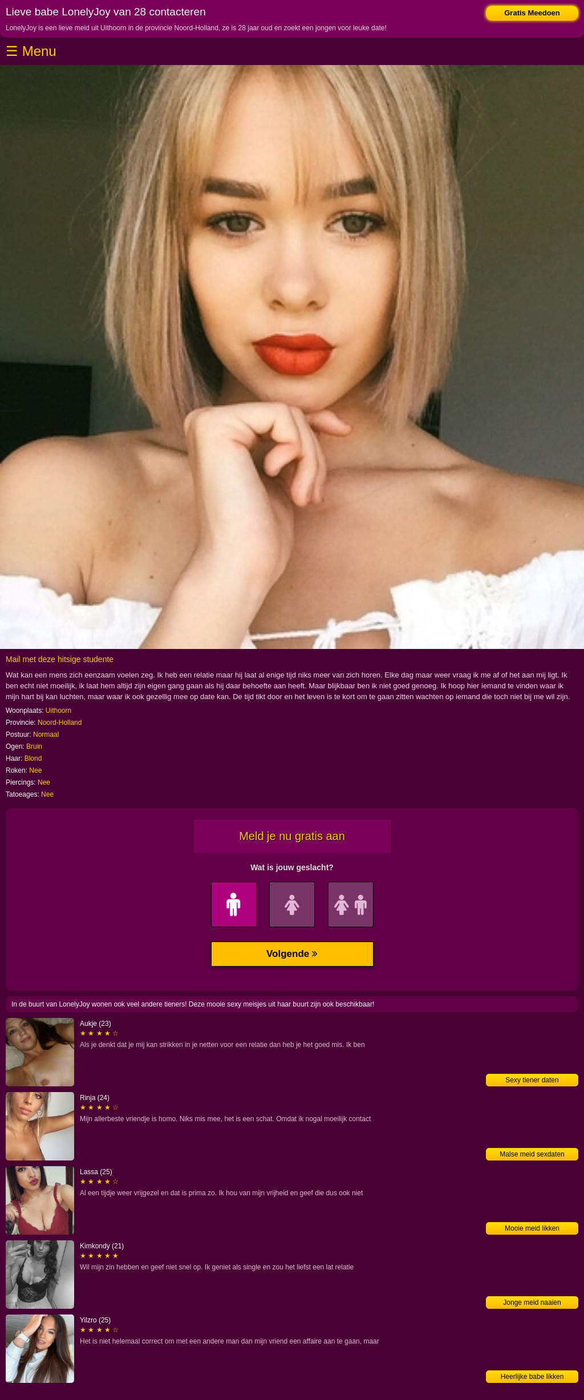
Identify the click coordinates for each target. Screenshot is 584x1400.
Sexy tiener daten (531, 1080)
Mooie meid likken (532, 1228)
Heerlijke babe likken (532, 1377)
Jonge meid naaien (532, 1302)
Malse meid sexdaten (532, 1154)
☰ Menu (31, 51)
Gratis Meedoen (532, 13)
